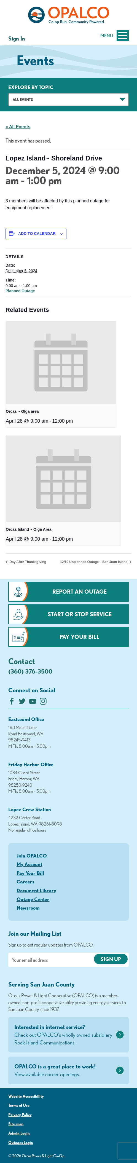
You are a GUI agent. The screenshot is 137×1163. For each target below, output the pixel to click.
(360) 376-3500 (30, 671)
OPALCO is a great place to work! (64, 1070)
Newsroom (28, 907)
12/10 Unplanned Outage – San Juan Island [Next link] (94, 562)
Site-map (15, 1124)
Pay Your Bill (80, 637)
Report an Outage (79, 591)
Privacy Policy (20, 1115)
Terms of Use (18, 1105)
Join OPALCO (32, 855)
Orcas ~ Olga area (22, 411)
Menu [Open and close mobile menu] (114, 35)
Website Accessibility (26, 1096)
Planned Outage (20, 291)
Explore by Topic (30, 87)
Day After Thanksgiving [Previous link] (27, 562)
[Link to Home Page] (68, 16)
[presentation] (61, 362)
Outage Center (33, 899)
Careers (25, 881)
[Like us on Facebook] (11, 703)
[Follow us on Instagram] (43, 703)
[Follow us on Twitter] (22, 703)
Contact (21, 660)
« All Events (18, 126)
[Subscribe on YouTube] (32, 703)
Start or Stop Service (80, 614)
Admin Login (19, 1133)
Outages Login (20, 1142)
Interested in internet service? (64, 1035)
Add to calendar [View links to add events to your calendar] (37, 233)
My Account (29, 864)
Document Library (36, 890)
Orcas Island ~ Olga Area (29, 529)
